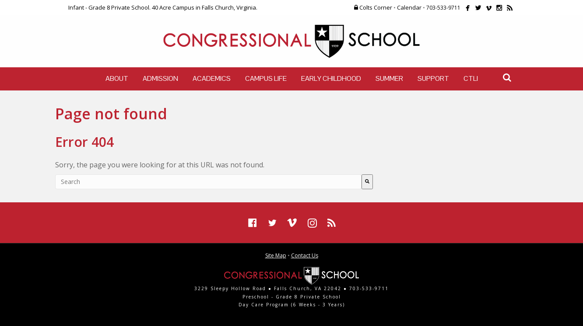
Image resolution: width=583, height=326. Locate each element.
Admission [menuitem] (160, 78)
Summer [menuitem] (389, 78)
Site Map (275, 255)
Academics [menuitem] (212, 78)
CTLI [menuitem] (471, 78)
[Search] (367, 181)
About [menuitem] (116, 78)
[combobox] (208, 181)
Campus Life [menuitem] (266, 78)
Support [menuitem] (433, 78)
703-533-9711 (443, 7)
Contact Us (304, 255)
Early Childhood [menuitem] (331, 78)
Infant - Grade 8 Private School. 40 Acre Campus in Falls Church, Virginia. (162, 7)
